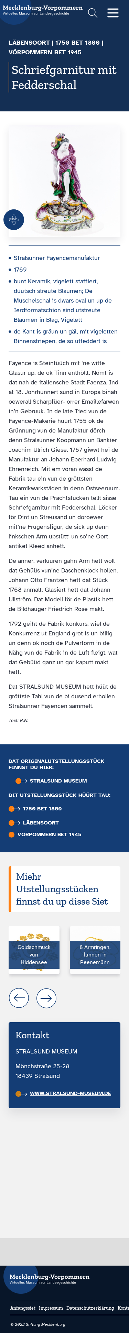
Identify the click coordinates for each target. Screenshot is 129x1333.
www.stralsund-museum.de (65, 1093)
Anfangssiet (22, 1308)
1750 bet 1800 (77, 42)
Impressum (51, 1308)
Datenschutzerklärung (90, 1308)
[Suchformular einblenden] (92, 14)
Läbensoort (29, 42)
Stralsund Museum (53, 781)
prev (19, 998)
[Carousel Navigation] (64, 998)
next (46, 998)
